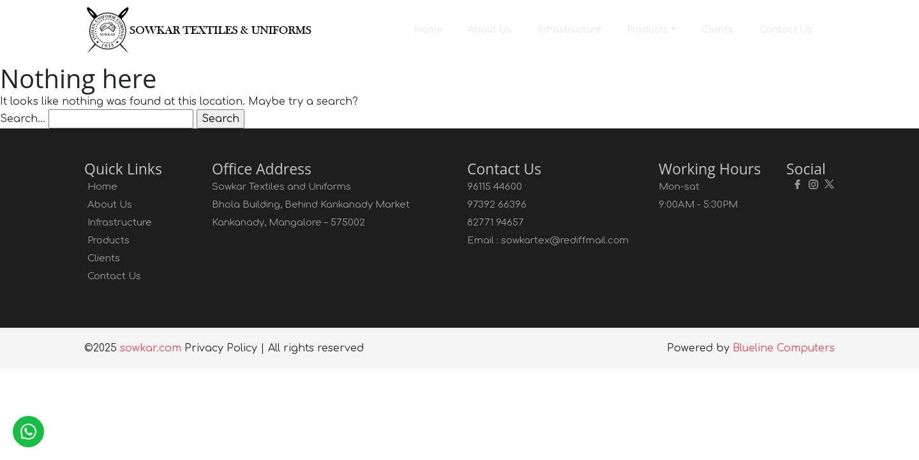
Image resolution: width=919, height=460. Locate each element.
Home (428, 29)
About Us (490, 29)
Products (647, 29)
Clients (717, 29)
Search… (22, 119)
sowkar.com (150, 348)
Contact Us (785, 29)
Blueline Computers (784, 348)
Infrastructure (569, 29)
